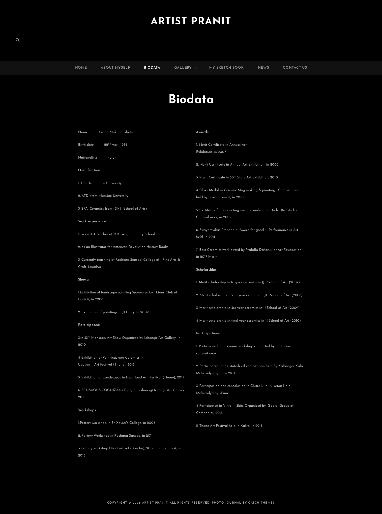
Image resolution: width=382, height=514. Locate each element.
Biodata (152, 68)
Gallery (186, 68)
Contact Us (295, 68)
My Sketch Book (226, 68)
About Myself (115, 68)
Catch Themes (261, 502)
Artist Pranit (191, 22)
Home (81, 68)
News (263, 68)
